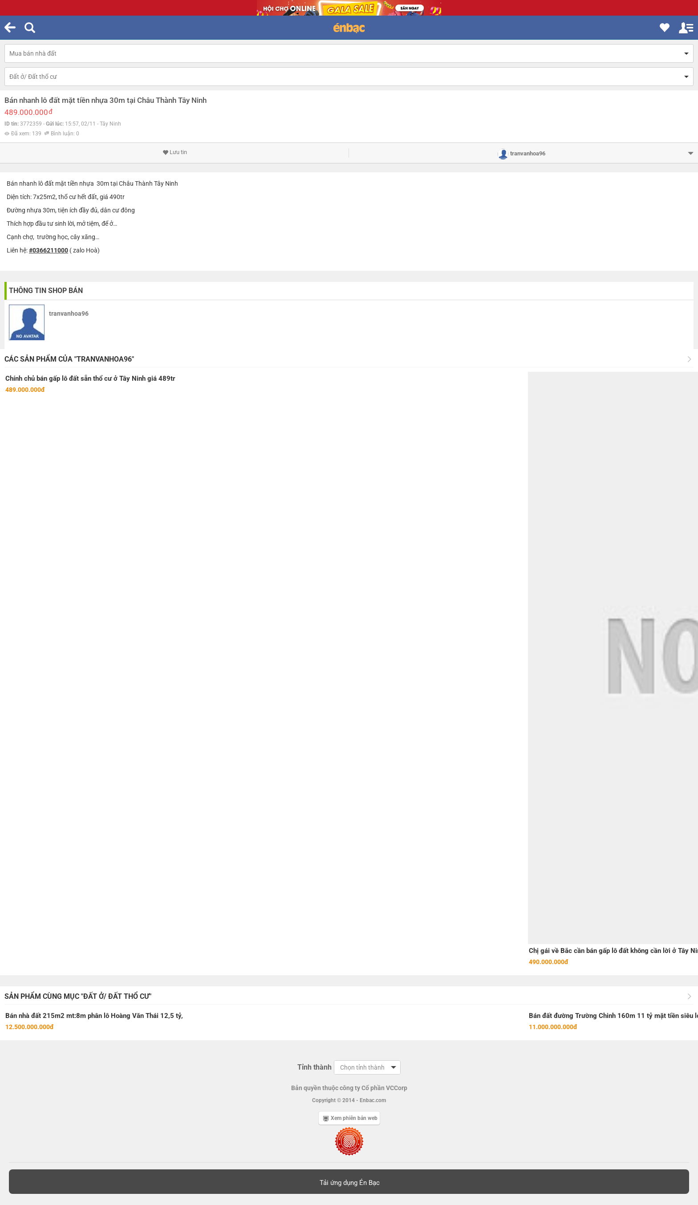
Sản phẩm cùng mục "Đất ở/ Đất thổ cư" (77, 996)
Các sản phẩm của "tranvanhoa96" (69, 359)
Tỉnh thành (314, 1067)
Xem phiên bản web (350, 1118)
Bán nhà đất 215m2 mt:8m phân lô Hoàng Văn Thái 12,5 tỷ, (94, 1016)
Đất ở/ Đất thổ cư (33, 76)
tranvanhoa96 (69, 313)
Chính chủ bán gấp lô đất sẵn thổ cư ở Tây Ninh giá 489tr (90, 379)
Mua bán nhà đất (33, 53)
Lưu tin (174, 152)
